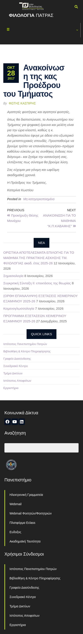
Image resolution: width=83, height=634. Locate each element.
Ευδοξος (15, 532)
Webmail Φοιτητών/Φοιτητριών (31, 513)
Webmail (15, 504)
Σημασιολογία (13, 276)
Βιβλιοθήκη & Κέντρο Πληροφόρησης (27, 351)
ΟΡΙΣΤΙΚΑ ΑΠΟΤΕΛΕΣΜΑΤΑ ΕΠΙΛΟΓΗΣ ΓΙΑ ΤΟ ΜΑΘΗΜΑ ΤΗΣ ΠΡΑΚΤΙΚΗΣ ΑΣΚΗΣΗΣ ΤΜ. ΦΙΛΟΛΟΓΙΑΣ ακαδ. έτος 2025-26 (38, 258)
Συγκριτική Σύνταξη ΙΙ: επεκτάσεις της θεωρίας (37, 283)
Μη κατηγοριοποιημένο (38, 199)
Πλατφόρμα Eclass (22, 522)
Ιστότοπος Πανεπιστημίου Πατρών (25, 344)
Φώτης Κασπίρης (22, 103)
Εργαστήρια (10, 388)
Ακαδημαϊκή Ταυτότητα (25, 541)
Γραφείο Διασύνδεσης (17, 358)
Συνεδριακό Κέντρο (15, 366)
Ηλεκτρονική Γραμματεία (26, 494)
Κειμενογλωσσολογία (18, 308)
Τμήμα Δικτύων (13, 373)
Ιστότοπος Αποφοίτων (17, 380)
